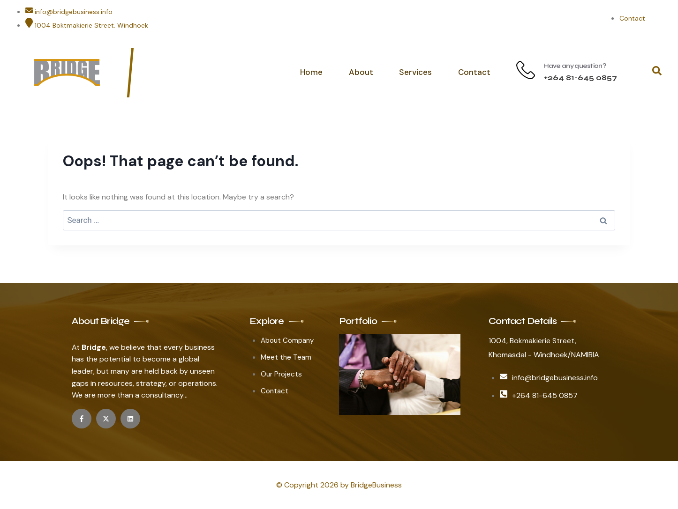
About (361, 72)
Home (312, 72)
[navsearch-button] (657, 72)
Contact (474, 72)
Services (415, 72)
